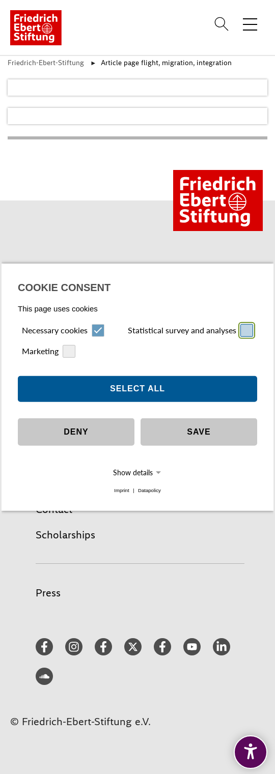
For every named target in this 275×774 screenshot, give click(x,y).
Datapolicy (149, 490)
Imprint (121, 490)
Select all (137, 388)
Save (198, 431)
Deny (76, 431)
